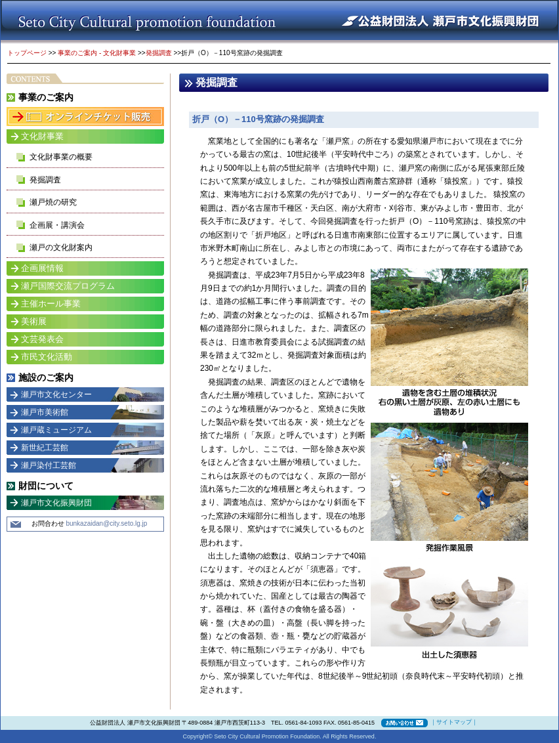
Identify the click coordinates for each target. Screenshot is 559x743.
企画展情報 (42, 268)
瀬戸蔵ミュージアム (56, 430)
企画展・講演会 (57, 225)
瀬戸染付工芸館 (48, 465)
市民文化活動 (46, 357)
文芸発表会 (42, 339)
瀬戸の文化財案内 (61, 247)
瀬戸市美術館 (44, 412)
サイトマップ (454, 722)
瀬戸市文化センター (56, 394)
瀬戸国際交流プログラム (68, 286)
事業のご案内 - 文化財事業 (97, 52)
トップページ (27, 52)
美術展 (34, 321)
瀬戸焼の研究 (53, 202)
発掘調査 (159, 52)
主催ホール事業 (51, 303)
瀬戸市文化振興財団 (56, 502)
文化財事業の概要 (61, 156)
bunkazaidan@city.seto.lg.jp (106, 523)
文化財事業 (42, 136)
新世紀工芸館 (44, 447)
